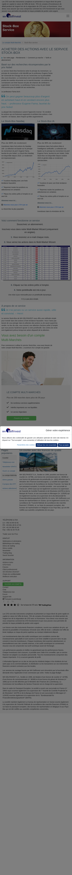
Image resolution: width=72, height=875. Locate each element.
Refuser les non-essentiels (46, 445)
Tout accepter (64, 445)
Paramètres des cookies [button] (26, 445)
